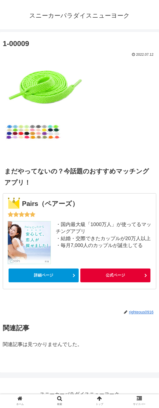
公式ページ (115, 275)
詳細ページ (43, 275)
